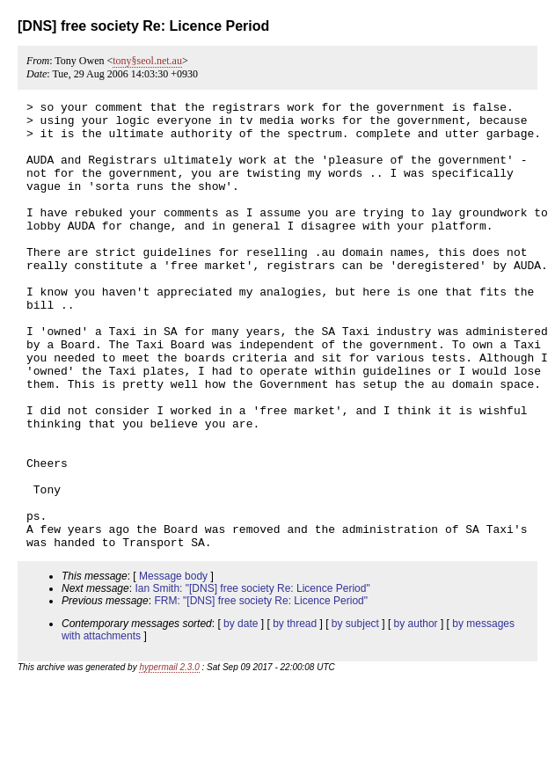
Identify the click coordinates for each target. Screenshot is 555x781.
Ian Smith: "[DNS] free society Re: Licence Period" (252, 678)
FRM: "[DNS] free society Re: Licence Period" (261, 690)
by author (416, 713)
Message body (173, 666)
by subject (355, 713)
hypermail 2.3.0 (169, 757)
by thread (295, 713)
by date (240, 713)
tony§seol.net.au (147, 61)
